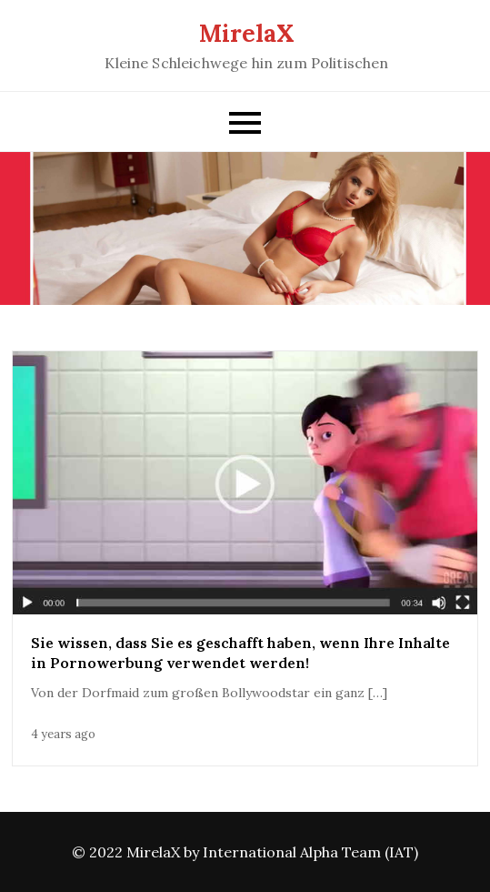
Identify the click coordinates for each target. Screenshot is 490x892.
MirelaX (247, 33)
